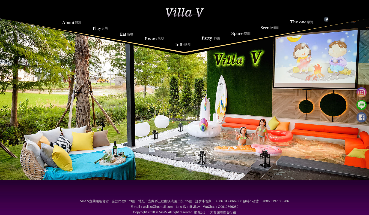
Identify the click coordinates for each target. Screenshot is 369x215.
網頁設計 (200, 212)
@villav (194, 207)
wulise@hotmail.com (158, 207)
